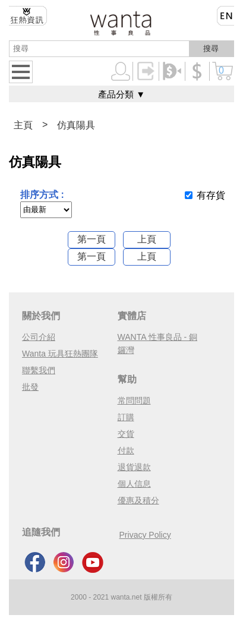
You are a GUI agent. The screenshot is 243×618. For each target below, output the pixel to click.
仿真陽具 (76, 125)
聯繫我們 (38, 370)
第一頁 (91, 239)
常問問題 (134, 400)
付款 (126, 450)
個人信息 (134, 483)
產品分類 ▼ (121, 94)
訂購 (126, 417)
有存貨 (211, 195)
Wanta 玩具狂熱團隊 (60, 353)
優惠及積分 (138, 500)
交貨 (126, 434)
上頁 (146, 239)
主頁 (23, 125)
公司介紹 (38, 337)
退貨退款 (134, 467)
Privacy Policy (145, 535)
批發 (30, 387)
